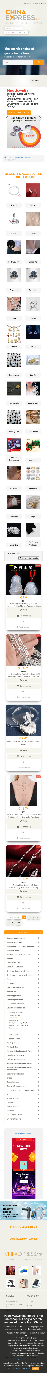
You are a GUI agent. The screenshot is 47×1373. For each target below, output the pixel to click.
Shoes (9, 1073)
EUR (19, 28)
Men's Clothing (13, 1038)
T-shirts (30, 1297)
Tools (9, 1089)
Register (36, 3)
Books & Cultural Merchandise (19, 950)
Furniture (10, 978)
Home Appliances (14, 991)
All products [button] (23, 927)
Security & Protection (15, 1069)
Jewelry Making (14, 1015)
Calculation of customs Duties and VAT (14, 1299)
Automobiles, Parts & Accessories (20, 941)
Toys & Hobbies (13, 1093)
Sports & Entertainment (16, 1081)
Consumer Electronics (15, 962)
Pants (29, 1301)
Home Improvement (15, 995)
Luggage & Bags (13, 1034)
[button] (40, 116)
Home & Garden (13, 986)
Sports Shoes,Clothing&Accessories (21, 1085)
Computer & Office (14, 958)
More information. (23, 1368)
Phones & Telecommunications (19, 1058)
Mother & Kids (12, 1042)
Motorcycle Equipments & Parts (19, 1046)
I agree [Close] (35, 1368)
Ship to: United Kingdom (16, 32)
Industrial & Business (15, 999)
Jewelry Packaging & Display (18, 1018)
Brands (10, 954)
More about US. (24, 1359)
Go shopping (24, 611)
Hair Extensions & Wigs (16, 982)
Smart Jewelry (14, 1023)
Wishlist (28, 3)
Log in (43, 3)
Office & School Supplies (16, 1054)
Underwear (11, 1098)
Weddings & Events (14, 1110)
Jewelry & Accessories (22, 152)
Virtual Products (13, 1102)
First (9, 912)
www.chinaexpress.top (24, 1128)
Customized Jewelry (16, 1008)
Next (18, 918)
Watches (10, 1106)
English (9, 28)
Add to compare (23, 622)
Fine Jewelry (13, 1013)
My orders (10, 1306)
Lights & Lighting (14, 1030)
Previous (17, 912)
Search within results (28, 553)
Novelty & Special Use (15, 1050)
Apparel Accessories (15, 937)
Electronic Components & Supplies (20, 970)
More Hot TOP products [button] (18, 107)
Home (7, 152)
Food (9, 974)
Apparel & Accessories (16, 933)
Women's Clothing (14, 1114)
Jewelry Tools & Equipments (18, 1020)
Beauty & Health (13, 945)
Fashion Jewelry (14, 1010)
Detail (23, 605)
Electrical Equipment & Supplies (19, 966)
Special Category (14, 1077)
